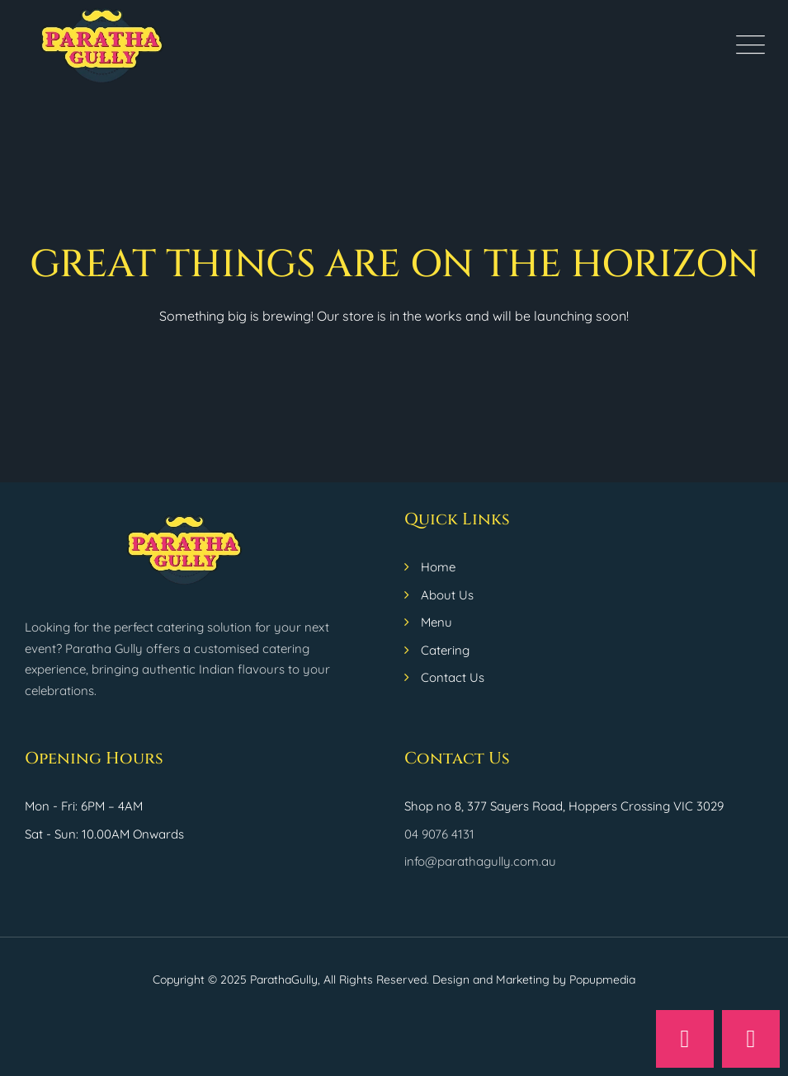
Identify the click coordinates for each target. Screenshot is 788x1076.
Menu (436, 622)
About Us (447, 595)
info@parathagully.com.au (480, 861)
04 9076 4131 (439, 834)
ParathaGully (284, 979)
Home (438, 567)
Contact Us (452, 677)
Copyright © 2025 (201, 979)
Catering (445, 650)
